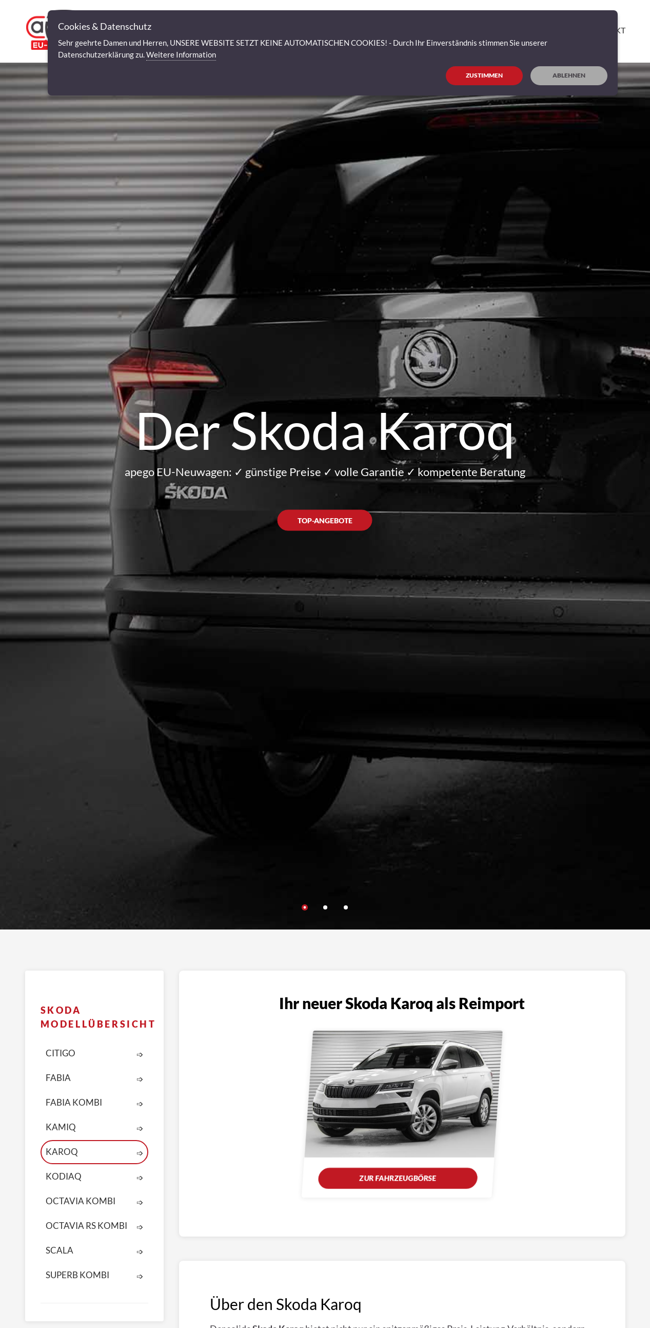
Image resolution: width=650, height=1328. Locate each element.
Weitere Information (181, 54)
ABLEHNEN (569, 75)
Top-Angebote (325, 520)
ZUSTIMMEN (484, 75)
